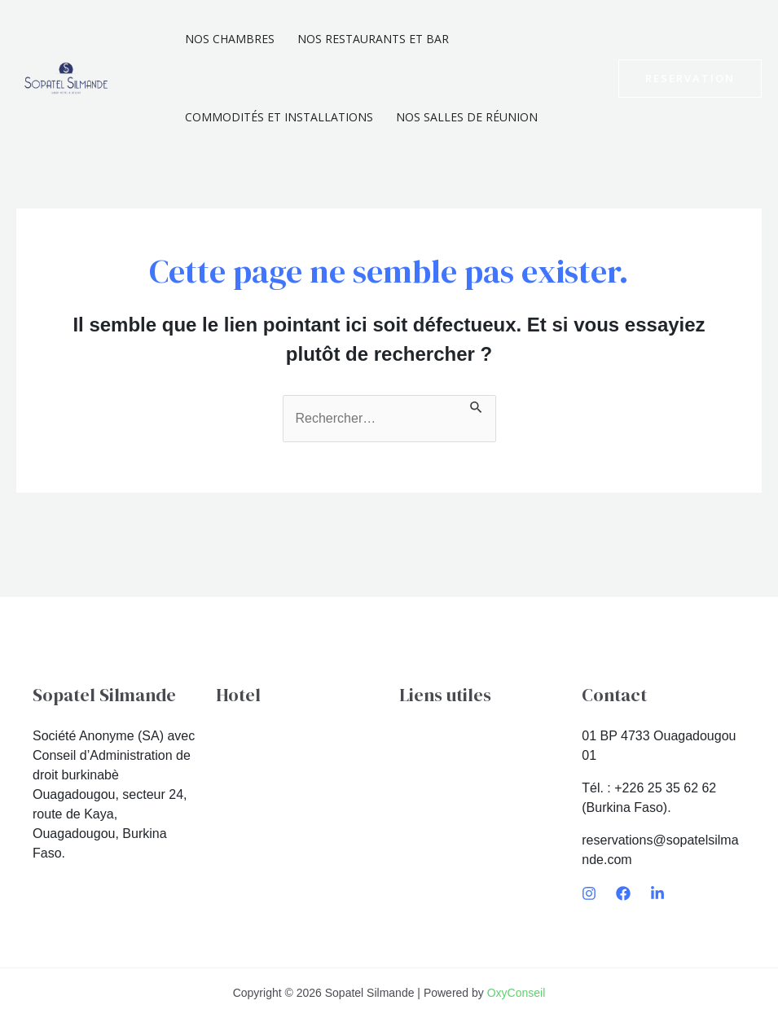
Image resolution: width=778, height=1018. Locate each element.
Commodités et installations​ (279, 117)
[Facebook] (623, 893)
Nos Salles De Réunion (467, 117)
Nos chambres (230, 38)
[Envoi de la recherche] (476, 405)
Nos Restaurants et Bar (373, 38)
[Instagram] (589, 893)
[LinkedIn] (657, 893)
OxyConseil (516, 992)
